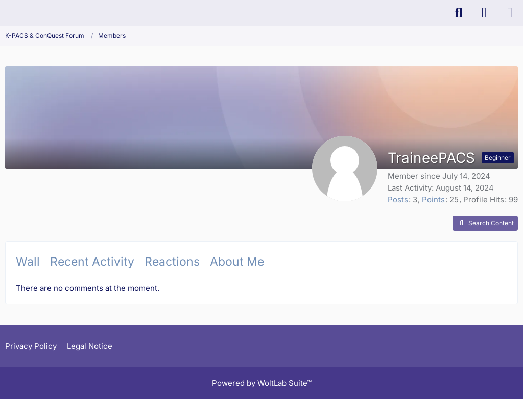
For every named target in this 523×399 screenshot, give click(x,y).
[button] (485, 223)
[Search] (458, 13)
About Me (237, 261)
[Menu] (510, 13)
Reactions (172, 261)
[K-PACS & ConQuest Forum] (5, 13)
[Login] (484, 13)
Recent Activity (92, 261)
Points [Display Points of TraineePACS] (433, 199)
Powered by (262, 383)
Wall (28, 261)
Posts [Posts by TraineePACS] (398, 199)
